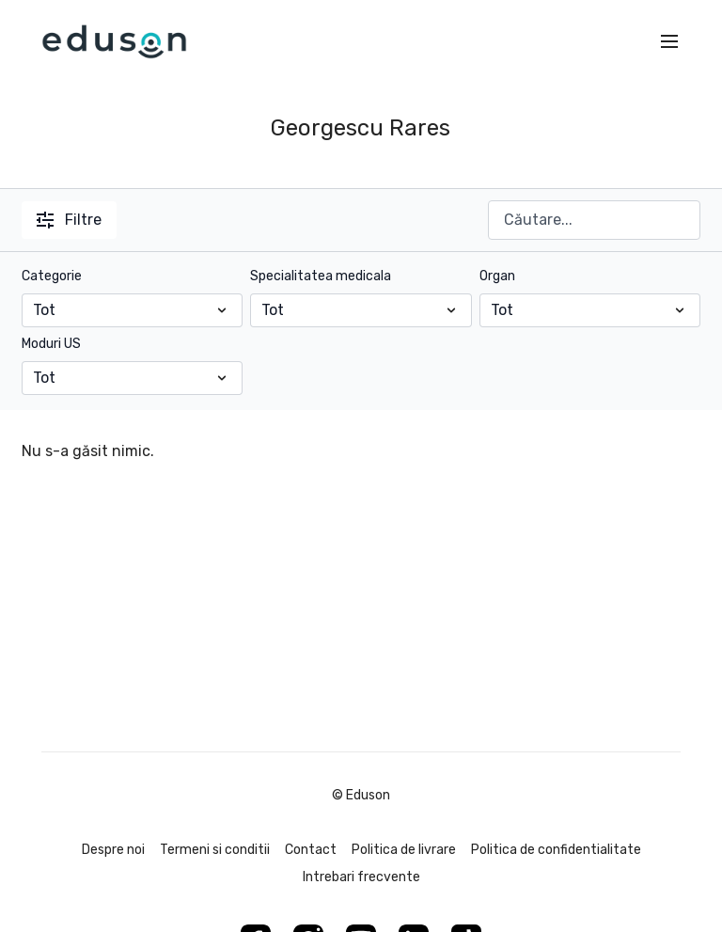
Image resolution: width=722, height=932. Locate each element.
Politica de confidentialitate (556, 850)
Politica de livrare (404, 850)
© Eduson (361, 795)
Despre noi (113, 850)
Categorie (52, 276)
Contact (311, 850)
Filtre (69, 220)
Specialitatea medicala (320, 276)
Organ (497, 276)
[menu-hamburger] (669, 42)
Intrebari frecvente (361, 877)
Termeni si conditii (215, 850)
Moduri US (51, 344)
